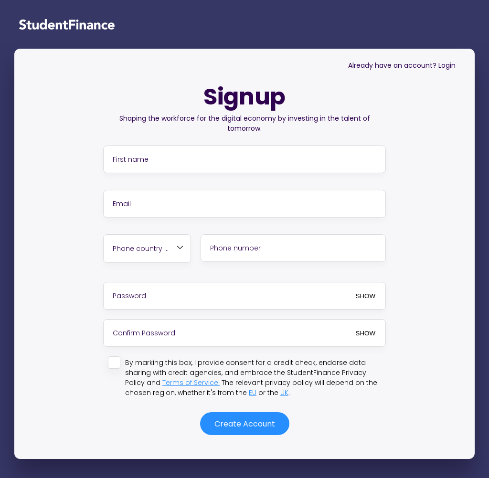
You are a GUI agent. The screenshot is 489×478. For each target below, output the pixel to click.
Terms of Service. (191, 382)
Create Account (244, 423)
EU (252, 392)
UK (284, 392)
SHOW (365, 296)
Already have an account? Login (402, 65)
